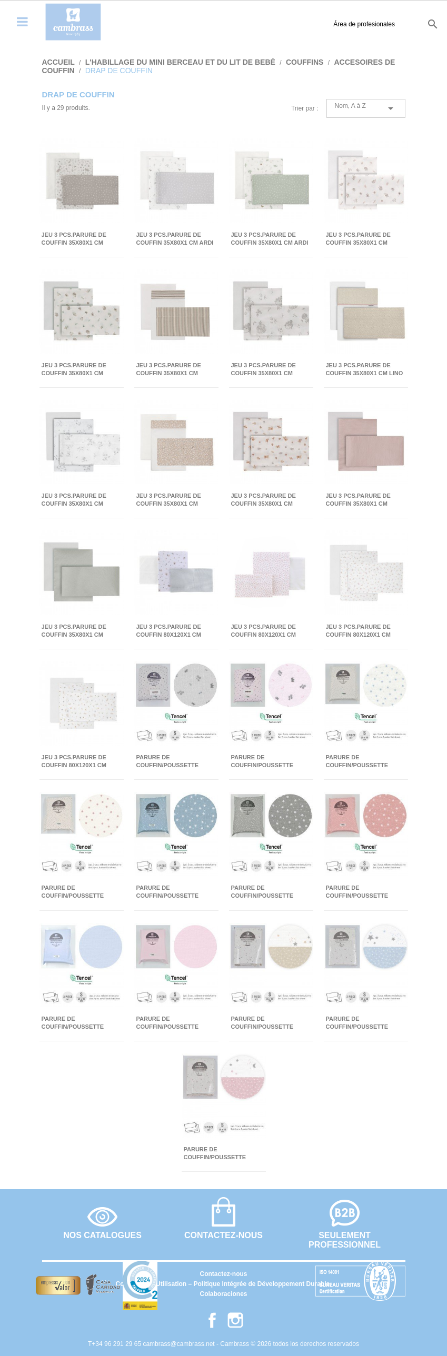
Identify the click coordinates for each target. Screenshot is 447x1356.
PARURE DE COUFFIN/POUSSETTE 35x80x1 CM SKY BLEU (358, 1023)
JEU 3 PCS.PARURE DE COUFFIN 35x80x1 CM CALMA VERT (74, 369)
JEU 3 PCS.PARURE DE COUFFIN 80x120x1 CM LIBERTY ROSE (263, 631)
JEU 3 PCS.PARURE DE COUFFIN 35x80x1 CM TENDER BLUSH (358, 500)
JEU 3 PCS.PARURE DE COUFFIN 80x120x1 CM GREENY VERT (168, 631)
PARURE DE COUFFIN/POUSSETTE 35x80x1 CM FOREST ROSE (364, 892)
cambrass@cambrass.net (179, 1344)
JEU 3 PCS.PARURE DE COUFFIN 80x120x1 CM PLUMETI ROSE (358, 631)
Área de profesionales (301, 24)
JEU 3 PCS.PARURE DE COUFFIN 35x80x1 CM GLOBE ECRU (263, 369)
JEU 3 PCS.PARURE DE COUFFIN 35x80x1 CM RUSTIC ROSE (168, 500)
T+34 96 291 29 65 (115, 1344)
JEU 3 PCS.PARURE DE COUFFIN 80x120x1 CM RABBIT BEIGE (74, 761)
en (377, 23)
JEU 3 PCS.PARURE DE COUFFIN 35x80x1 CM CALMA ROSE (358, 239)
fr (396, 23)
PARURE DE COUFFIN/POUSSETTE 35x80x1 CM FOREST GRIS (268, 892)
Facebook (212, 1320)
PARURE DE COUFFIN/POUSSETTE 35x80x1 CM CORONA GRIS (175, 761)
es (359, 23)
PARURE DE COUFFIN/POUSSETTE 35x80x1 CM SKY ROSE (217, 1153)
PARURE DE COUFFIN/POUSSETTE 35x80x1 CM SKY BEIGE (265, 1023)
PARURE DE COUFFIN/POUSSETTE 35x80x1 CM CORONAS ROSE (264, 761)
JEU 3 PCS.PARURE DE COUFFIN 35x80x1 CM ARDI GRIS (175, 239)
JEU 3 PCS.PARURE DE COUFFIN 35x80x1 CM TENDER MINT (74, 631)
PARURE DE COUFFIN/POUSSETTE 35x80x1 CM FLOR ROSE (77, 892)
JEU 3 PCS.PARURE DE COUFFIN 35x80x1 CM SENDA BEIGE (263, 500)
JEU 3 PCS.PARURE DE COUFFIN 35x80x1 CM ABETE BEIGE (74, 239)
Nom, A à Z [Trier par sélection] (366, 108)
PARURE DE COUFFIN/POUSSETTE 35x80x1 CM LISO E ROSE (173, 1023)
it (412, 23)
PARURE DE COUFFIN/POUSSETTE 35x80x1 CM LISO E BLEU (78, 1023)
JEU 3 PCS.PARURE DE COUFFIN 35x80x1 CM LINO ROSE (364, 369)
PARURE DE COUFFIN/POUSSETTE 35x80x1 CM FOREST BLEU (174, 892)
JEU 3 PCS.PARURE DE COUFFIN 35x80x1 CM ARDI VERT (270, 239)
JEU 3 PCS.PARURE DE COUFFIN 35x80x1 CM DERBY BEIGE (168, 369)
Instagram (235, 1320)
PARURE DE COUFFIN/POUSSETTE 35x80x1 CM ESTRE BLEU (362, 761)
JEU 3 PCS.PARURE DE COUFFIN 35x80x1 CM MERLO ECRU (74, 500)
